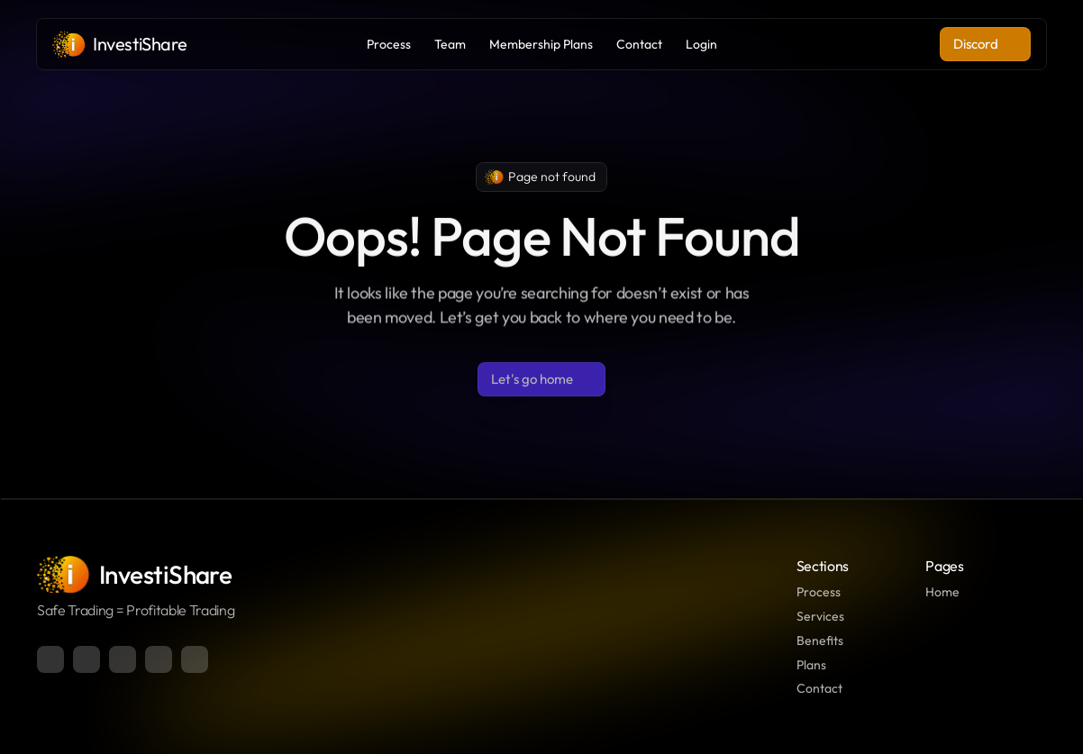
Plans (811, 665)
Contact (819, 688)
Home (942, 592)
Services (820, 616)
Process (818, 592)
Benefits (819, 640)
